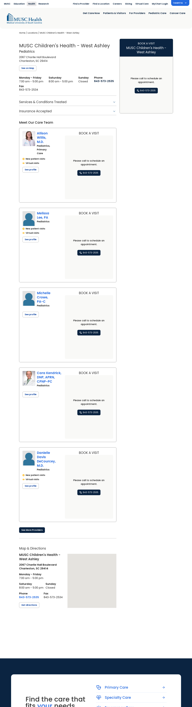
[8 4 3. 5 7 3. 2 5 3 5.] (104, 81)
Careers (117, 3)
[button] (67, 103)
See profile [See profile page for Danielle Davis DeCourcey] (30, 485)
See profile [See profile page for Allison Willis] (30, 169)
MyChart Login (160, 3)
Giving (128, 3)
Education (19, 3)
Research (43, 3)
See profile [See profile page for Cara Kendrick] (30, 394)
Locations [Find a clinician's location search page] (33, 32)
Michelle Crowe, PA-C (43, 297)
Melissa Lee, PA (43, 215)
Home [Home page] (22, 32)
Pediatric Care (157, 13)
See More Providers (32, 530)
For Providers (137, 13)
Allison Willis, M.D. (42, 137)
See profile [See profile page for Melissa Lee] (30, 239)
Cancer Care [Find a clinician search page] (177, 13)
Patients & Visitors (114, 13)
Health (31, 3)
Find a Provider (81, 3)
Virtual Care (142, 3)
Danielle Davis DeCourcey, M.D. (46, 459)
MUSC (7, 3)
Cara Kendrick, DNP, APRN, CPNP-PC (49, 377)
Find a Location (101, 3)
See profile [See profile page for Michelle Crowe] (30, 314)
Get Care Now (91, 13)
